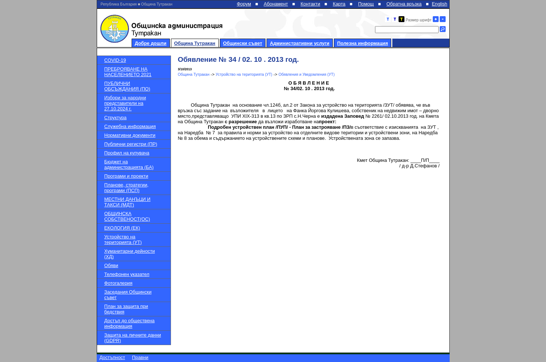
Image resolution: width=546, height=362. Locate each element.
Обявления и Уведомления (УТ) (307, 74)
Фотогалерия (118, 283)
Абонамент (276, 4)
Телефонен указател (127, 274)
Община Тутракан (194, 43)
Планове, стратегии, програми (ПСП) (126, 187)
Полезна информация (362, 43)
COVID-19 (115, 60)
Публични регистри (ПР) (130, 144)
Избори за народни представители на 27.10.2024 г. (125, 103)
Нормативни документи (130, 135)
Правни (140, 357)
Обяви (111, 265)
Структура (115, 117)
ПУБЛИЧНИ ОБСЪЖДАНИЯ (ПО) (127, 86)
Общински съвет (242, 43)
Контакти (310, 4)
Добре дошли (151, 43)
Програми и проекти (126, 176)
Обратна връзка (404, 4)
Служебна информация (130, 126)
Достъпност (112, 357)
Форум (244, 4)
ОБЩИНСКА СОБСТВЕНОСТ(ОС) (127, 216)
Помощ (366, 4)
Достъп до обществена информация (129, 323)
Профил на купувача (127, 153)
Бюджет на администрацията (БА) (129, 164)
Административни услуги (299, 43)
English (439, 4)
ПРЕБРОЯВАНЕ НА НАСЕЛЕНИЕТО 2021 (127, 71)
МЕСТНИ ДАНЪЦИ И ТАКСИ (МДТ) (127, 201)
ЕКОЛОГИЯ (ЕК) (122, 228)
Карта (339, 4)
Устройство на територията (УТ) (123, 239)
